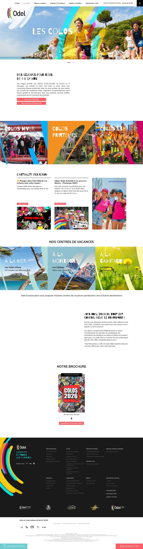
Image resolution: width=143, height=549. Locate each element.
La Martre (108, 480)
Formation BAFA (70, 485)
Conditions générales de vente (69, 523)
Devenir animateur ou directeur (74, 483)
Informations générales (72, 451)
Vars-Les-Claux (110, 483)
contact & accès (111, 497)
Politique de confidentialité (84, 523)
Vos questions (111, 490)
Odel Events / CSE (92, 3)
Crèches (48, 488)
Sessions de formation (72, 490)
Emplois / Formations (57, 3)
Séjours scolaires (40, 3)
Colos (68, 449)
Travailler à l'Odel (91, 480)
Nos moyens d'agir (71, 459)
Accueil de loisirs (50, 480)
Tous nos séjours (31, 99)
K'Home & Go (49, 485)
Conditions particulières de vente (95, 456)
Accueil (68, 62)
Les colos (26, 3)
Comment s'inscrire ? (71, 456)
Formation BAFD (70, 488)
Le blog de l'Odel (111, 493)
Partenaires (49, 456)
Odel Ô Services (50, 483)
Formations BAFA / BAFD (72, 480)
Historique (49, 454)
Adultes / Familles (75, 3)
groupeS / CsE (90, 461)
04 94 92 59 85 (127, 3)
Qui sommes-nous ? (51, 451)
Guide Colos (69, 454)
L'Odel (17, 3)
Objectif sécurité (50, 459)
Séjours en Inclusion (71, 461)
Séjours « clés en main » (92, 454)
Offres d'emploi (90, 483)
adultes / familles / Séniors (114, 449)
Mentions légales (57, 523)
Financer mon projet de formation (75, 493)
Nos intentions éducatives (53, 461)
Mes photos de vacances (31, 103)
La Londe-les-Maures (112, 485)
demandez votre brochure (71, 423)
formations (70, 478)
